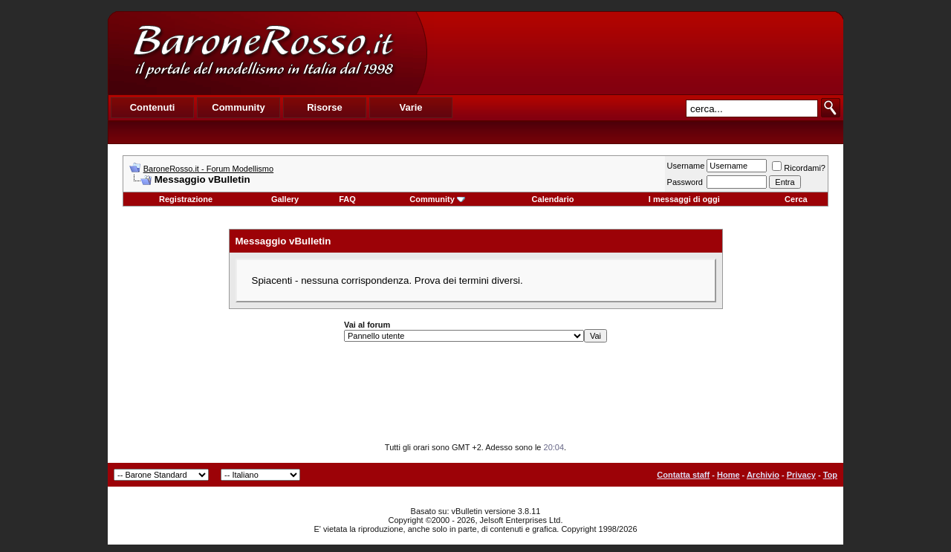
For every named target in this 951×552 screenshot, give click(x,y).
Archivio (763, 474)
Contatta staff (683, 474)
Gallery (285, 199)
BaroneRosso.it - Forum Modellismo (208, 168)
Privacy (801, 474)
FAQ (347, 199)
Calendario (553, 199)
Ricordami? (798, 167)
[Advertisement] (634, 52)
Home (728, 474)
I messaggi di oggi (684, 199)
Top (830, 474)
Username (686, 165)
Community (437, 199)
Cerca (796, 199)
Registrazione (185, 199)
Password (685, 182)
